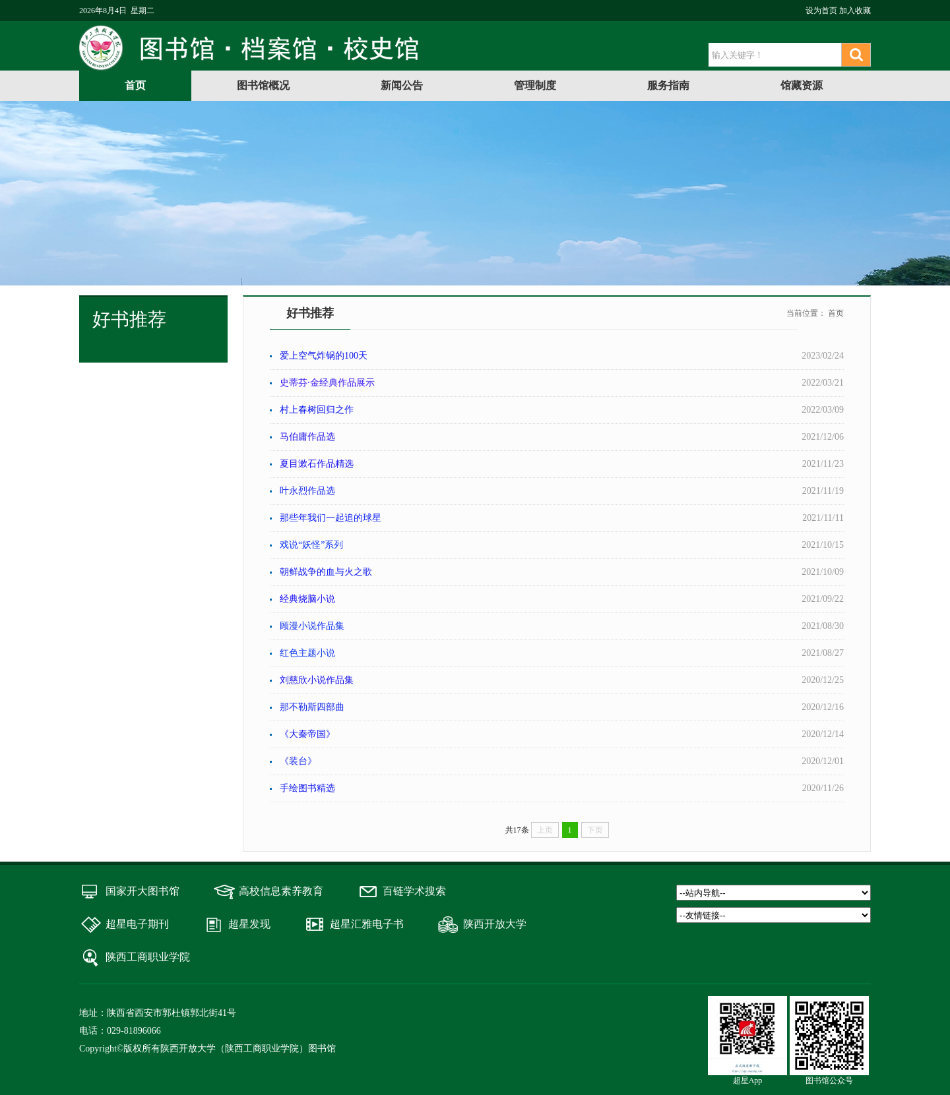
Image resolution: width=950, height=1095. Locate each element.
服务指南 (668, 85)
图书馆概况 (263, 85)
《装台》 (298, 761)
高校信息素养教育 (281, 891)
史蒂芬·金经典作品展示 (327, 383)
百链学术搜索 (414, 891)
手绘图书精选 (307, 788)
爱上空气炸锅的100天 (323, 356)
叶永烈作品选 (307, 491)
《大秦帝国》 (307, 734)
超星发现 (249, 924)
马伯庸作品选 (307, 437)
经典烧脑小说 (307, 599)
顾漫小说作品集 (312, 626)
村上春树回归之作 (317, 410)
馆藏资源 (801, 85)
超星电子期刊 (137, 924)
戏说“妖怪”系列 (311, 545)
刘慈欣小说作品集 (317, 680)
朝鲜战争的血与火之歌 (326, 572)
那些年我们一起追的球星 (330, 518)
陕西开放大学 (494, 924)
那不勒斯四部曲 (312, 707)
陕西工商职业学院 (148, 956)
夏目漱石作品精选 (317, 464)
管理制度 (535, 85)
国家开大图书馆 (142, 891)
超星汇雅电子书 (367, 924)
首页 (135, 85)
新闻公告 (402, 85)
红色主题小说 (307, 653)
